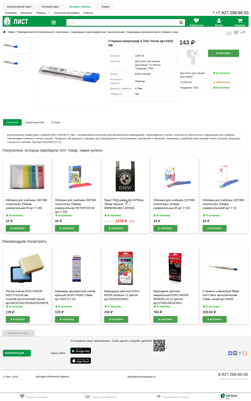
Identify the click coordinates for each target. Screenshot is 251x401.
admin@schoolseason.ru (139, 374)
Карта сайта (58, 350)
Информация (14, 350)
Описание (12, 122)
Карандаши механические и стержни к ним (152, 31)
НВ (137, 93)
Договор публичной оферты (52, 374)
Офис (11, 31)
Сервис (105, 6)
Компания (11, 12)
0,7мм (138, 88)
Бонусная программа (67, 12)
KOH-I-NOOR (143, 73)
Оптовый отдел (50, 6)
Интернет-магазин (80, 6)
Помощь (41, 12)
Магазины (26, 12)
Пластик (140, 81)
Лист (8, 374)
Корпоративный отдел (19, 6)
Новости (88, 12)
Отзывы (55, 122)
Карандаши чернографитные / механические (98, 31)
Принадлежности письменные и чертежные (43, 31)
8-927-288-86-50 (233, 372)
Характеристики (34, 122)
